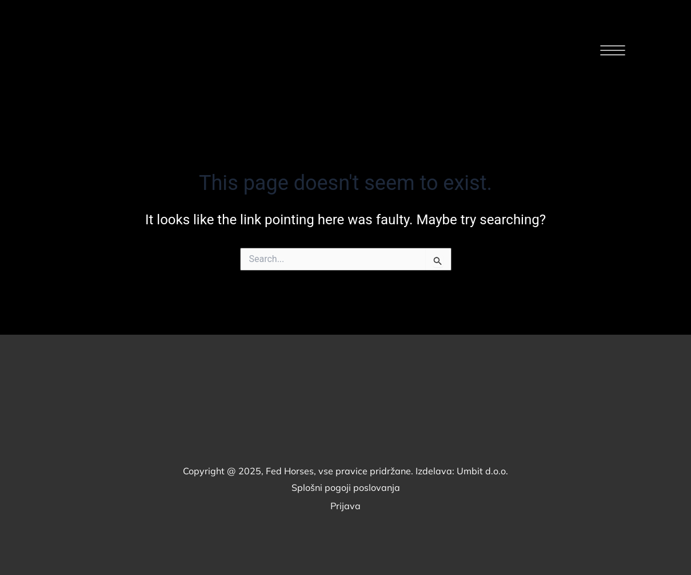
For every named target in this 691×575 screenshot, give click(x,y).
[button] (612, 52)
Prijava (345, 505)
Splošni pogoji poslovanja (345, 487)
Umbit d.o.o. (482, 471)
